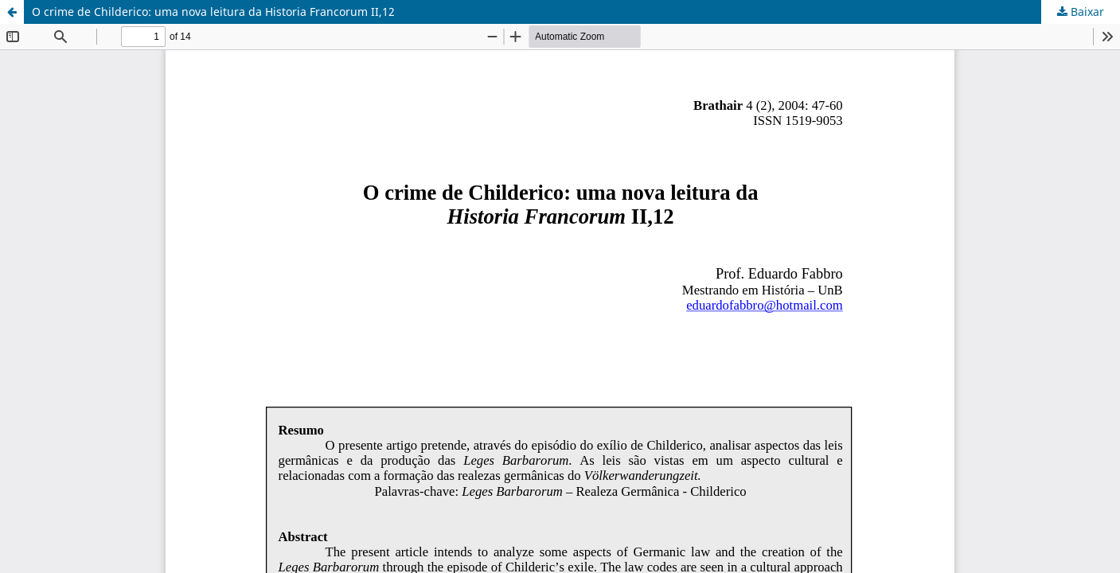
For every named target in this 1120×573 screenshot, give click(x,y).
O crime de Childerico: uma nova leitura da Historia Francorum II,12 (213, 11)
